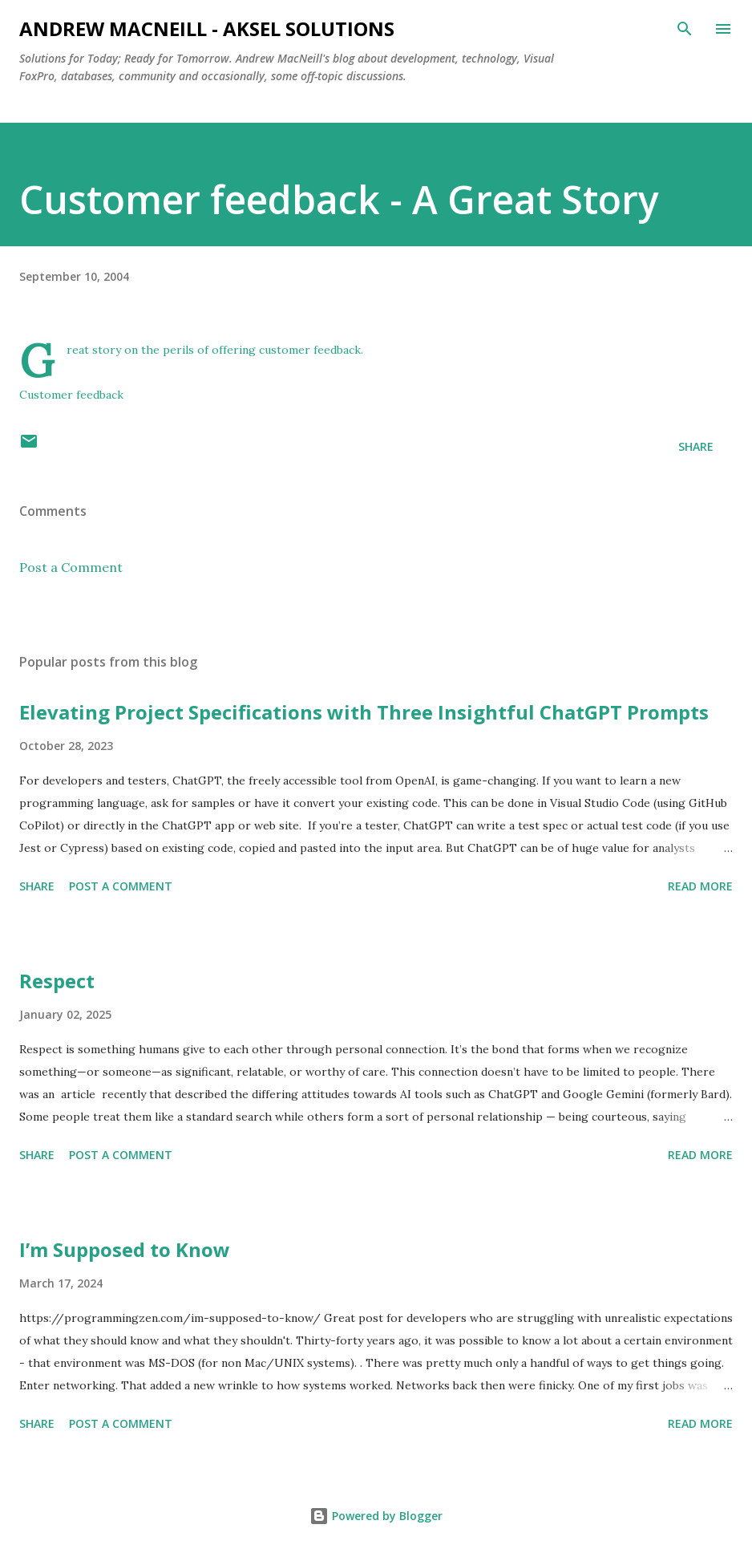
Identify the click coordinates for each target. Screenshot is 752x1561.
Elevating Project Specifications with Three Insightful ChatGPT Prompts (364, 712)
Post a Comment (71, 567)
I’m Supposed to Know (124, 1249)
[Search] (684, 29)
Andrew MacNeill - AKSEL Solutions (206, 28)
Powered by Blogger (376, 1515)
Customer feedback (71, 394)
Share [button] (696, 446)
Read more (700, 886)
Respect (57, 980)
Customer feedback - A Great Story (339, 199)
